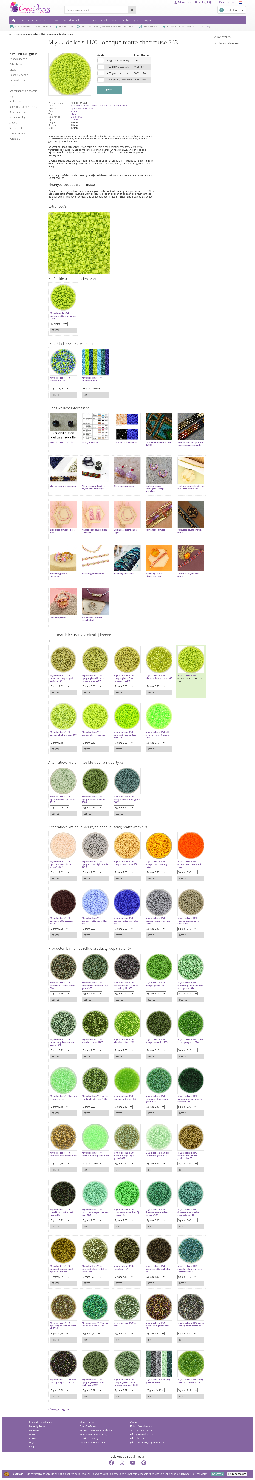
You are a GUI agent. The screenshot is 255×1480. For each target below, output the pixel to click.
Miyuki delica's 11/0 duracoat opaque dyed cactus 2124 (61, 667)
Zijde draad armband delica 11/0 (60, 525)
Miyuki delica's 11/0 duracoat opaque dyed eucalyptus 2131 (181, 1201)
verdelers (14, 138)
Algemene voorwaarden (92, 1433)
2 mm (74, 116)
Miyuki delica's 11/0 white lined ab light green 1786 (90, 1088)
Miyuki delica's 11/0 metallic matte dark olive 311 (152, 1258)
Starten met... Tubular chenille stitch (90, 609)
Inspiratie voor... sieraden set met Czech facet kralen (182, 483)
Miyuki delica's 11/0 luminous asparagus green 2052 (120, 1145)
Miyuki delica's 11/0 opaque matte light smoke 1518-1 (90, 853)
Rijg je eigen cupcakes (120, 482)
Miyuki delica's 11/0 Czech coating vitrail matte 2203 (180, 1315)
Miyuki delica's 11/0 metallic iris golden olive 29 (152, 1315)
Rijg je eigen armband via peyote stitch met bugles (91, 483)
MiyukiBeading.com (142, 1425)
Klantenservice (227, 2)
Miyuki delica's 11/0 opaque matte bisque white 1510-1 (61, 853)
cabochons (15, 64)
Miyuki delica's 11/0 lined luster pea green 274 (181, 1031)
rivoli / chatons (17, 112)
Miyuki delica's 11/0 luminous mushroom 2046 (60, 1145)
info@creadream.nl (141, 1417)
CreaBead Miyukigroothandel (147, 1433)
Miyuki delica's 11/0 (180, 664)
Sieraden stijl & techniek (102, 20)
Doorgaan (217, 1473)
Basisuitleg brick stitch (120, 566)
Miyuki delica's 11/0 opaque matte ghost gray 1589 (150, 910)
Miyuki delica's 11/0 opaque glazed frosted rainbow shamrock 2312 (122, 1372)
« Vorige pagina (58, 1400)
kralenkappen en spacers (23, 90)
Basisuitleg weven (58, 608)
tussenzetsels (17, 133)
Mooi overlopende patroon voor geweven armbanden (181, 443)
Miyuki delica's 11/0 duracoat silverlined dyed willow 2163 (90, 1258)
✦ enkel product (121, 105)
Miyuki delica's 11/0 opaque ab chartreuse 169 (61, 724)
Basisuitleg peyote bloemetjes (58, 567)
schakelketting (17, 117)
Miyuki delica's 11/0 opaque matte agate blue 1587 (90, 910)
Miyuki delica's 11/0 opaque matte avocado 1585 (91, 789)
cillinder (75, 113)
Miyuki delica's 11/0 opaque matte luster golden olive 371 (180, 1145)
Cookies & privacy (89, 1429)
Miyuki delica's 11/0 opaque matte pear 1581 (122, 852)
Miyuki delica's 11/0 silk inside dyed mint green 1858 (152, 724)
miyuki (12, 96)
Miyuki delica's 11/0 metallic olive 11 (120, 1257)
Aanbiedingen (130, 20)
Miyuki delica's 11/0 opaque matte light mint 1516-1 (62, 789)
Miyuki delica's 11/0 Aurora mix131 (60, 377)
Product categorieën (33, 20)
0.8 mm (74, 119)
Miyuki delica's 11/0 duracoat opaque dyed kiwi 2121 (121, 724)
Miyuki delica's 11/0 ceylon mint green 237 (61, 1087)
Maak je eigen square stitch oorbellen (92, 525)
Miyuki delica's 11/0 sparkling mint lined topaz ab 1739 (60, 1315)
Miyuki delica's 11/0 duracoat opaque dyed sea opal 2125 (91, 1201)
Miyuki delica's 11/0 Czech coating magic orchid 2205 (60, 1372)
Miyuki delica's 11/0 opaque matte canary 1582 (151, 853)
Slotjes (32, 1437)
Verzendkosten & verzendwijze (96, 1421)
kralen (12, 85)
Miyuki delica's (83, 105)
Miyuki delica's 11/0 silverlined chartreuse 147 (151, 667)
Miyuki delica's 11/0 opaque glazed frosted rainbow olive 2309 (91, 667)
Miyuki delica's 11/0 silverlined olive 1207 (90, 1030)
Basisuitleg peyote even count (181, 567)
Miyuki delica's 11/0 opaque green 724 (150, 973)
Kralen (32, 1429)
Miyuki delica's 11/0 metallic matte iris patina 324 (60, 975)
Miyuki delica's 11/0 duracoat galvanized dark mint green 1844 (181, 975)
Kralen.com (137, 1429)
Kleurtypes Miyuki (88, 440)
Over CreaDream (88, 1417)
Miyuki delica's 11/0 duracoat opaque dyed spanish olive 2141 (61, 1258)
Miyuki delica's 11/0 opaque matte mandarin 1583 (182, 853)
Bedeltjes (34, 1421)
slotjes (13, 122)
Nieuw (54, 20)
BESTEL (109, 90)
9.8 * (207, 26)
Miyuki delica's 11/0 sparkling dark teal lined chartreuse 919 (182, 1258)
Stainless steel (17, 128)
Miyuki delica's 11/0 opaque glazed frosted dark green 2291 (91, 1372)
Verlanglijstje (205, 2)
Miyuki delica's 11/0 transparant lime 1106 (121, 1087)
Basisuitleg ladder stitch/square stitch (149, 567)
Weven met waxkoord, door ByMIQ (150, 441)
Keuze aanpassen (237, 1473)
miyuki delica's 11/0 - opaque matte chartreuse (49, 33)
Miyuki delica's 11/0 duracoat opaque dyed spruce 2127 (151, 1201)
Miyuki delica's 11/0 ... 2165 (121, 1313)
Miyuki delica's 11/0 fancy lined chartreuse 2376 (181, 1372)
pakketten (15, 101)
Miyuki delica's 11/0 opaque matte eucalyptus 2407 (120, 789)
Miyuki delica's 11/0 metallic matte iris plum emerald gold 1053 (122, 975)
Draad (32, 1425)
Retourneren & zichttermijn (94, 1425)
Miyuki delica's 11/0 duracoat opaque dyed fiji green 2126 (121, 1201)
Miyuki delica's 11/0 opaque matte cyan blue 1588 (122, 910)
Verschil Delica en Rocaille (62, 440)
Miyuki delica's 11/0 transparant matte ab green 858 (151, 1088)
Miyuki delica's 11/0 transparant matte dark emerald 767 (182, 1088)
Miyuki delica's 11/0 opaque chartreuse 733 (92, 723)
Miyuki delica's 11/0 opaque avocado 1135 (151, 1030)
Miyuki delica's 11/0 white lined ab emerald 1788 (91, 1315)
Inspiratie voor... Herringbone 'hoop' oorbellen (149, 485)
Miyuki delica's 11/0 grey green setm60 (152, 1370)
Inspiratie (148, 20)
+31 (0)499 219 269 (141, 1421)
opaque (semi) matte (82, 108)
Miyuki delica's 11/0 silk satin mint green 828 (152, 1143)
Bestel (55, 328)
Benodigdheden (37, 1417)
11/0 (80, 116)
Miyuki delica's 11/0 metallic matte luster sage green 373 (90, 975)
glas (73, 105)
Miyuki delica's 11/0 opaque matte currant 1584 (61, 910)
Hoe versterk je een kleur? (122, 440)
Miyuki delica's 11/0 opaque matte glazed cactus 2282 (181, 910)
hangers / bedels (18, 75)
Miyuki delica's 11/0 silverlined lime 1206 (120, 1030)
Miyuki (32, 1433)
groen (74, 111)
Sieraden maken (73, 20)
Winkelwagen (222, 37)
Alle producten (16, 33)
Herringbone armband (150, 524)
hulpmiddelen (17, 80)
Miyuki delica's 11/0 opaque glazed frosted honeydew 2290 (121, 667)
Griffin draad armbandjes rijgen (122, 525)
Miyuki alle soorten (102, 105)
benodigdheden (18, 59)
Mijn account (183, 2)
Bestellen (228, 10)
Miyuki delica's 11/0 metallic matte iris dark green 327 (61, 1201)
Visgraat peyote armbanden (57, 483)
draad (12, 69)
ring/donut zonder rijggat (23, 106)
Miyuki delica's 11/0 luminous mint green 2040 (90, 1145)
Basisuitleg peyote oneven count (182, 525)
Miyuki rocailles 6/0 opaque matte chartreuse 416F (59, 314)
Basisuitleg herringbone (91, 566)
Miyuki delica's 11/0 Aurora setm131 (90, 377)
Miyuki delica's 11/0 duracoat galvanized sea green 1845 (62, 1031)
